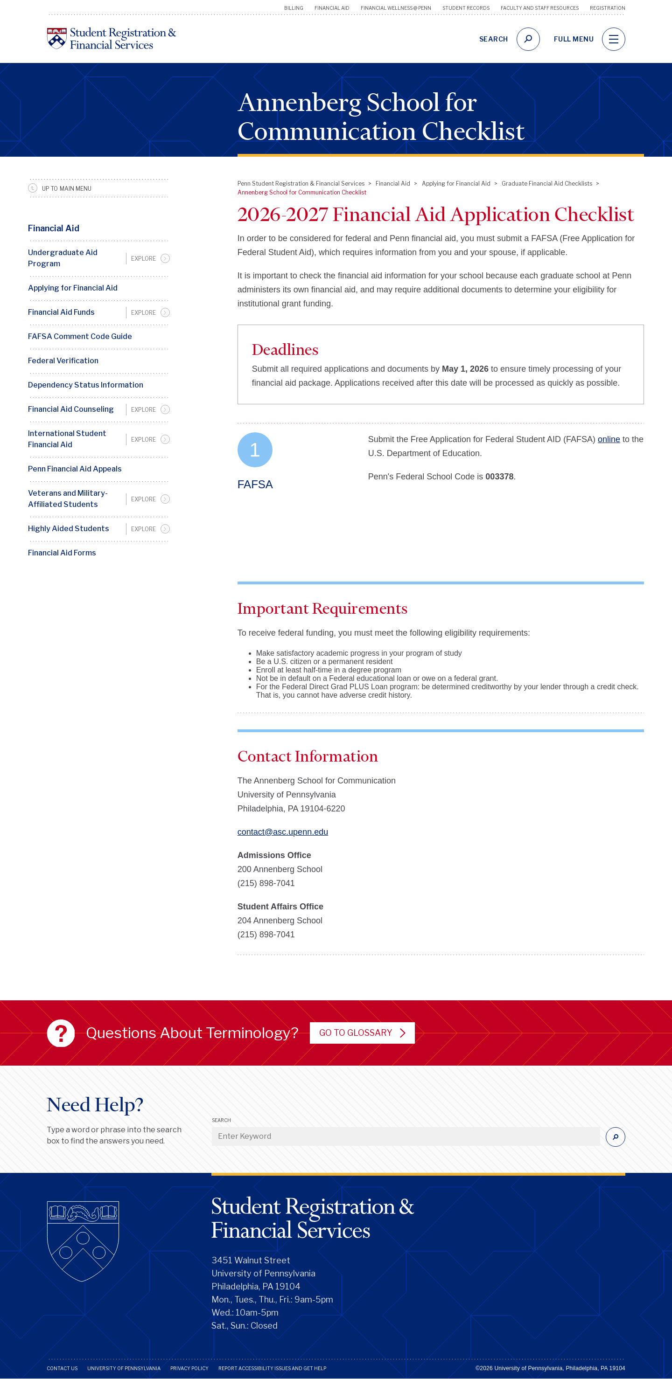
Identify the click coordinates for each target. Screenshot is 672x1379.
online (609, 439)
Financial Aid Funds (61, 312)
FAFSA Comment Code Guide (80, 336)
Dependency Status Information (85, 385)
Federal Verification (63, 360)
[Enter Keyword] (406, 1136)
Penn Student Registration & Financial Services (301, 183)
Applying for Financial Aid (73, 288)
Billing (293, 8)
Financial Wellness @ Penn (396, 8)
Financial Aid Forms (62, 552)
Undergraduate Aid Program (63, 258)
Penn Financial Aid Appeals (75, 468)
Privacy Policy (189, 1368)
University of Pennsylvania (124, 1368)
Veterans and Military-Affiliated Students (68, 499)
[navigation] (613, 39)
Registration (607, 8)
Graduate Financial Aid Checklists (547, 183)
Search (221, 1120)
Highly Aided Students (68, 528)
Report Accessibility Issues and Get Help (272, 1368)
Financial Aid (332, 8)
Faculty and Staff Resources (540, 8)
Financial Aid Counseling (71, 409)
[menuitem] (99, 258)
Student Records (466, 8)
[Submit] (615, 1137)
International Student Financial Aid (67, 439)
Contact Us (62, 1368)
